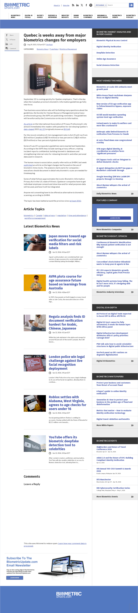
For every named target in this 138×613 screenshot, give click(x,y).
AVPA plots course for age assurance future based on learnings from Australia (67, 282)
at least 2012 (75, 201)
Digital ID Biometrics (106, 361)
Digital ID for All (28, 16)
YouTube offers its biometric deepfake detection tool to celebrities (64, 443)
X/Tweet (12, 39)
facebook (86, 5)
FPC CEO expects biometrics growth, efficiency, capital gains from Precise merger (113, 272)
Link (11, 44)
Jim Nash (49, 45)
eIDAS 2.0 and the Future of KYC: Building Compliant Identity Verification (115, 460)
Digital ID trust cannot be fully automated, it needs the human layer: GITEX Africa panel (113, 324)
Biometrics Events (117, 16)
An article (28, 124)
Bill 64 (66, 129)
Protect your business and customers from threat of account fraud (113, 384)
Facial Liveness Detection (108, 65)
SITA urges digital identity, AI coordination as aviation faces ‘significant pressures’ (110, 151)
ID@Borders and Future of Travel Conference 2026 (115, 449)
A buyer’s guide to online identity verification (111, 392)
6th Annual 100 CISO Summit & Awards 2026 (115, 471)
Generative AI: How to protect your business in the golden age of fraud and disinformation (114, 402)
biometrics (29, 215)
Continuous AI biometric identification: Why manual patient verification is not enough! (114, 244)
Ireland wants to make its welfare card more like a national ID (114, 124)
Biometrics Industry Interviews (110, 292)
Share (12, 35)
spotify (91, 5)
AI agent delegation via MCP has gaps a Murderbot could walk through (114, 169)
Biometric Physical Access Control (112, 40)
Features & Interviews (52, 16)
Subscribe (66, 5)
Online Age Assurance (106, 59)
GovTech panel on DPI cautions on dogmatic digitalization (112, 353)
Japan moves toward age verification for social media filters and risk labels (67, 242)
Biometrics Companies (88, 16)
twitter (82, 5)
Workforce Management (68, 49)
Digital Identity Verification (109, 47)
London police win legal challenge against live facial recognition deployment (67, 363)
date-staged (29, 129)
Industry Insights (65, 16)
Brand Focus (76, 16)
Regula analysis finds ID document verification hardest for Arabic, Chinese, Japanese (67, 322)
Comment (13, 48)
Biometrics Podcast (131, 16)
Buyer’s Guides (40, 16)
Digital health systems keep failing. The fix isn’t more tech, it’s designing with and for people (114, 283)
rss (73, 5)
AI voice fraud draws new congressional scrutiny (114, 141)
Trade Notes (54, 49)
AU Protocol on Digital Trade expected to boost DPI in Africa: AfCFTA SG (114, 315)
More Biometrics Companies (109, 229)
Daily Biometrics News (106, 194)
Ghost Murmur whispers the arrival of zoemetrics (113, 186)
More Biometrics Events (107, 497)
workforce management (35, 218)
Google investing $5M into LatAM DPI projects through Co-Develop (113, 178)
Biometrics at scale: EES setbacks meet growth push (114, 88)
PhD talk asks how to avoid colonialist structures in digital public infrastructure (115, 345)
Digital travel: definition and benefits (113, 419)
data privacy (49, 215)
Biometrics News (15, 16)
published (28, 165)
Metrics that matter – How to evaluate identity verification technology (114, 411)
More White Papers (105, 425)
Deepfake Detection (106, 53)
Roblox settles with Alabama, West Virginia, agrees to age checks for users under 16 (67, 403)
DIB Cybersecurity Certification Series (115, 489)
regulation (61, 215)
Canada (39, 215)
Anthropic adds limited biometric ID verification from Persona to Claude (113, 133)
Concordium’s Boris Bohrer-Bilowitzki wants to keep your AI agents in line (113, 263)
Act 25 (42, 129)
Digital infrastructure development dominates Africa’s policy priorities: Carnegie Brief (112, 335)
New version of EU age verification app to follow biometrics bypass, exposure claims (114, 106)
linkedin (77, 5)
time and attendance (77, 215)
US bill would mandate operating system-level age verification (111, 116)
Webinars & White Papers (102, 16)
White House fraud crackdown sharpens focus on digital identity (114, 96)
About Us (57, 5)
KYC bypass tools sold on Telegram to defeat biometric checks (114, 161)
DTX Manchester (115, 481)
